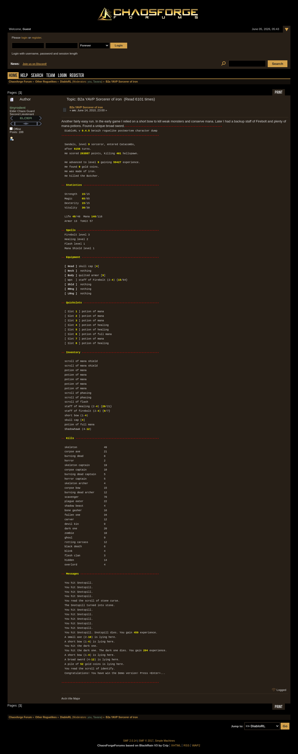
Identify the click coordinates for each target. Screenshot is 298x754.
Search (37, 76)
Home (13, 76)
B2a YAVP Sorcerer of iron (86, 107)
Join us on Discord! (35, 64)
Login (62, 76)
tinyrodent (17, 108)
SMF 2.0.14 (130, 740)
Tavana (97, 81)
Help (24, 76)
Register (77, 76)
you (90, 81)
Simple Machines (165, 740)
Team (50, 76)
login (24, 37)
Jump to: (237, 725)
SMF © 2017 (146, 740)
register (36, 37)
